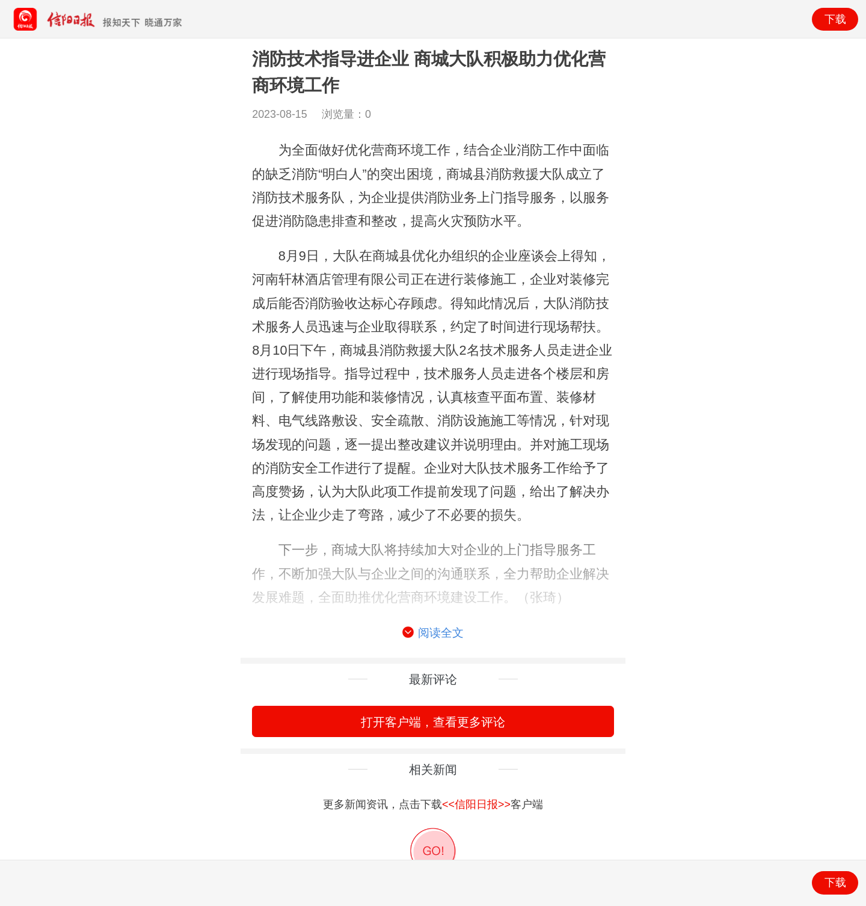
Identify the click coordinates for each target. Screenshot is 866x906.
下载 (835, 19)
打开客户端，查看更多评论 (433, 722)
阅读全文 (433, 633)
